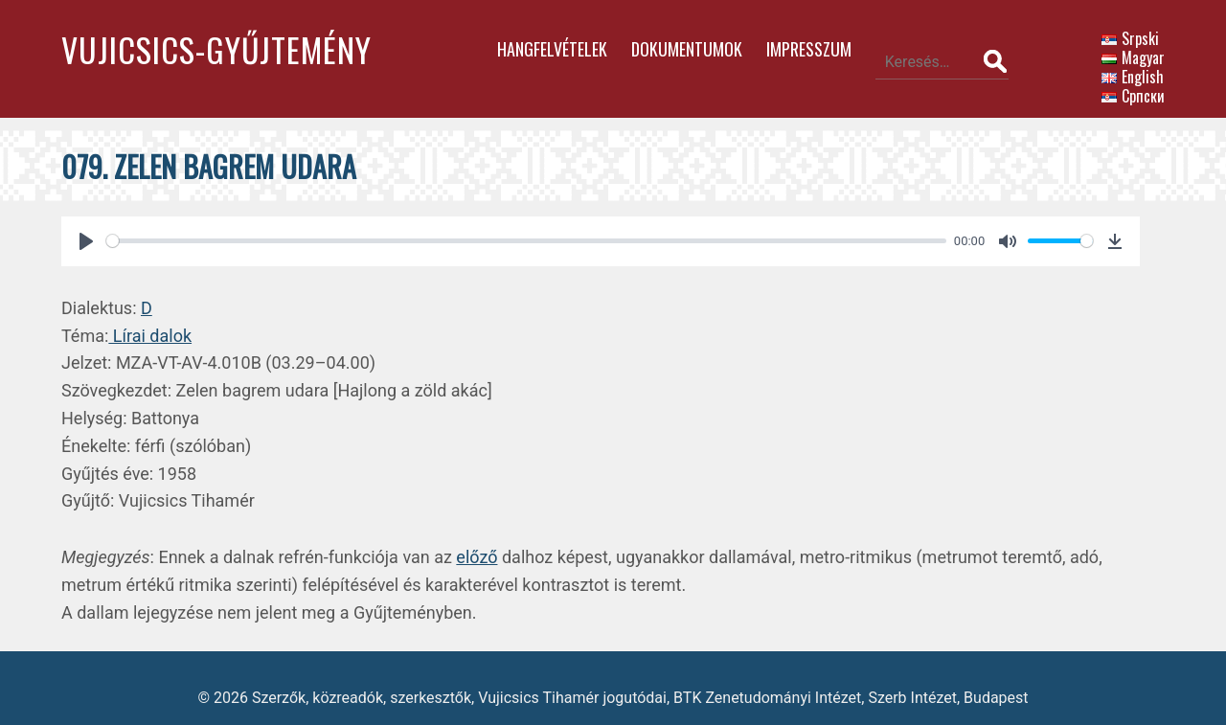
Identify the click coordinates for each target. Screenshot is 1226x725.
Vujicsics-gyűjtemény (216, 49)
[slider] (511, 223)
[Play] (86, 223)
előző (476, 539)
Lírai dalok (150, 317)
